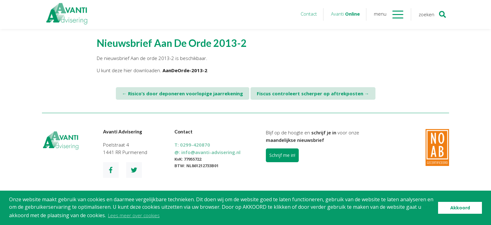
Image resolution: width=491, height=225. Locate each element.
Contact (309, 14)
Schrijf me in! (282, 155)
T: (192, 145)
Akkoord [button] (460, 208)
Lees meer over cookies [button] (134, 215)
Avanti (345, 14)
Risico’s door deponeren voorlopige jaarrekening (182, 93)
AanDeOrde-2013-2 (185, 70)
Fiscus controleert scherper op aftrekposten (313, 93)
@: (207, 152)
